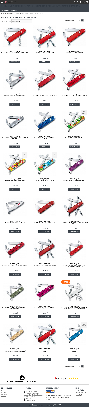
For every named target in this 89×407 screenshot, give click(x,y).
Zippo (73, 6)
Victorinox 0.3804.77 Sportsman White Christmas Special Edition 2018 (74, 307)
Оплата (3, 391)
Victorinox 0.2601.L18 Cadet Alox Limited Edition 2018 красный (74, 265)
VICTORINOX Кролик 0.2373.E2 (74, 137)
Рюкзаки (16, 6)
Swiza (78, 6)
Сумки (48, 6)
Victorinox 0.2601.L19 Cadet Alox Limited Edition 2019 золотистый (15, 350)
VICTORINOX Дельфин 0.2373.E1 (44, 179)
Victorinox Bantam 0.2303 (74, 52)
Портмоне (66, 6)
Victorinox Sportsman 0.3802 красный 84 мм (44, 350)
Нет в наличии (74, 189)
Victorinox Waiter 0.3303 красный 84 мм (14, 52)
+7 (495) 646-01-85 (31, 391)
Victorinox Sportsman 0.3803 (44, 52)
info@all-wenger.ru (32, 400)
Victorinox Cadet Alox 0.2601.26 (14, 94)
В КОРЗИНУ (15, 62)
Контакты (4, 394)
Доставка (4, 392)
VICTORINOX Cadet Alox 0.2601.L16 (74, 179)
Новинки (4, 6)
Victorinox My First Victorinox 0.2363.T (15, 264)
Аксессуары (56, 6)
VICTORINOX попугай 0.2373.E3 (15, 179)
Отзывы (3, 396)
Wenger (34, 405)
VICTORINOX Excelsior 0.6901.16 (15, 222)
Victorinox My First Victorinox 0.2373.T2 (44, 138)
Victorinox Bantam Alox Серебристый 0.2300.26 (15, 138)
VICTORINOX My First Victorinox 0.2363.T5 (44, 307)
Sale (10, 6)
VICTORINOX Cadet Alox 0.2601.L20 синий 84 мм (74, 350)
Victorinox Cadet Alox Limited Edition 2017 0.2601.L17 (15, 307)
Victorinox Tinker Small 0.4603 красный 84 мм (74, 223)
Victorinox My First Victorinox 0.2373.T (74, 94)
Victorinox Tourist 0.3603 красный (44, 264)
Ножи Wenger (40, 6)
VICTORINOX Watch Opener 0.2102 (44, 222)
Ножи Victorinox (27, 6)
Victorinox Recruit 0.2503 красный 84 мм (44, 95)
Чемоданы (5, 10)
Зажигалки (14, 10)
